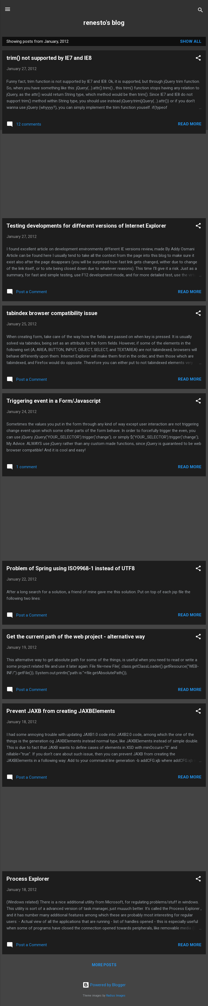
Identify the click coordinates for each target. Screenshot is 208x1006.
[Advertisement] (104, 176)
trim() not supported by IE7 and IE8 (49, 58)
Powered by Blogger (104, 984)
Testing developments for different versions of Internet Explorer (86, 225)
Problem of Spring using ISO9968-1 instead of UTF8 (70, 568)
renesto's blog (104, 23)
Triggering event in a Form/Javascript (53, 401)
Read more (190, 124)
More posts (104, 965)
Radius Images (115, 995)
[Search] (200, 11)
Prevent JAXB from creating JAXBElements (60, 711)
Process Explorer (27, 879)
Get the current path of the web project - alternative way (75, 636)
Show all (191, 41)
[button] (198, 59)
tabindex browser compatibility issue (51, 313)
